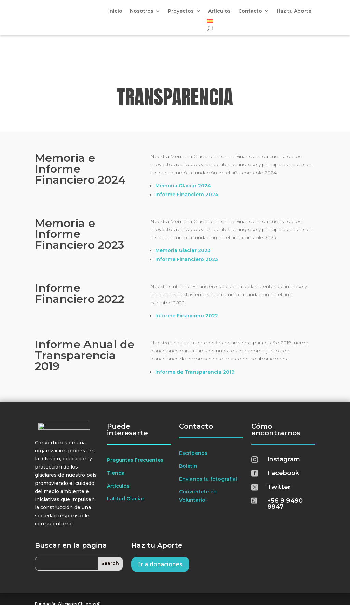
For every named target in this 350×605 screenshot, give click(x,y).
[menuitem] (210, 22)
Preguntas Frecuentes (135, 428)
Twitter (279, 455)
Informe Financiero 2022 (186, 284)
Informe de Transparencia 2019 (194, 340)
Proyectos (181, 11)
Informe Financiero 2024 (186, 163)
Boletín (188, 434)
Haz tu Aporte (294, 11)
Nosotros (141, 11)
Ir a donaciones (160, 532)
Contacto (250, 11)
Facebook (283, 441)
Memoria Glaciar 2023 (183, 219)
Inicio (115, 11)
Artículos (219, 11)
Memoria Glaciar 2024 (183, 154)
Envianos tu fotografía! (208, 447)
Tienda (116, 441)
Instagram (283, 427)
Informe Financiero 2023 (186, 228)
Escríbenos (193, 421)
